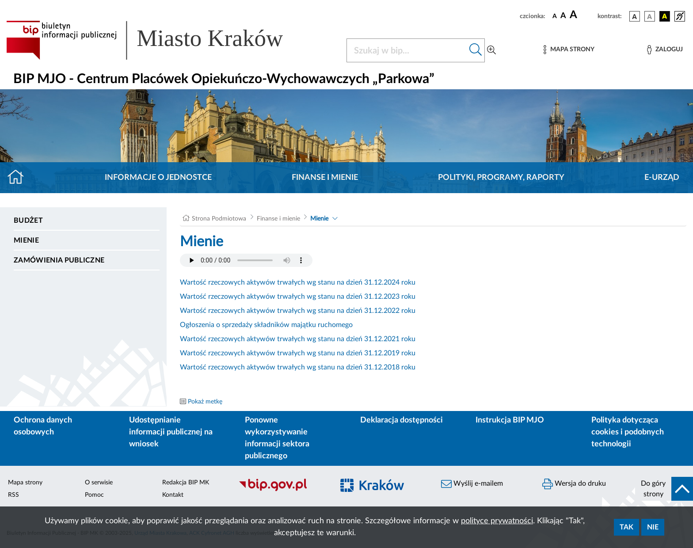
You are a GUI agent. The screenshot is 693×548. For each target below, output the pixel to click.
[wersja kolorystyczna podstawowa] (634, 16)
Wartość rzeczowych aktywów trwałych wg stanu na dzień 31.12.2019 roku (297, 353)
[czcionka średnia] (563, 16)
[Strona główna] (19, 178)
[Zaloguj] (664, 49)
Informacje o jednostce (158, 178)
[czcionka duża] (582, 15)
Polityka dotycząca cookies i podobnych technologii (627, 432)
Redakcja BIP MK (185, 483)
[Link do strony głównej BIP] (157, 40)
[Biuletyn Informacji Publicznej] (282, 490)
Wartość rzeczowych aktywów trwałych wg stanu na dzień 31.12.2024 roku (297, 282)
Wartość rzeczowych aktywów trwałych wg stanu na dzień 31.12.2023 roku (297, 296)
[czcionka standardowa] (555, 16)
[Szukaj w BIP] (406, 50)
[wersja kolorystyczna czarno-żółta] (664, 16)
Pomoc (94, 495)
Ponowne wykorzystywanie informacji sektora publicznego (277, 438)
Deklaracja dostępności (401, 420)
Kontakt (172, 495)
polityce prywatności (497, 521)
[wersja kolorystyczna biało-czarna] (649, 16)
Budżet (28, 220)
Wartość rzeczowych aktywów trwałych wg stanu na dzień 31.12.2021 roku (297, 338)
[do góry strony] (664, 489)
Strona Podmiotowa (219, 219)
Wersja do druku (574, 484)
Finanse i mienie (325, 178)
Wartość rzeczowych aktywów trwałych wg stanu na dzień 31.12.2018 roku (297, 367)
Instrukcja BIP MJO (510, 420)
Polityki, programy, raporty (501, 178)
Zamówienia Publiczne (59, 260)
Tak (626, 527)
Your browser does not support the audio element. (246, 260)
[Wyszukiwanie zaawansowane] (491, 50)
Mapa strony (25, 483)
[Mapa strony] (568, 49)
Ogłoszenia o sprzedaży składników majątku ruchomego (266, 324)
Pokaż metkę (205, 402)
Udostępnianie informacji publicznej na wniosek (171, 432)
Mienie (26, 240)
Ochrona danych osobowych (43, 426)
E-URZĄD (661, 178)
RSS (13, 495)
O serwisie (99, 483)
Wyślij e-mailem (472, 484)
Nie (653, 527)
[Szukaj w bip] (476, 50)
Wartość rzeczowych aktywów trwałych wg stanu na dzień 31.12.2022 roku (297, 310)
